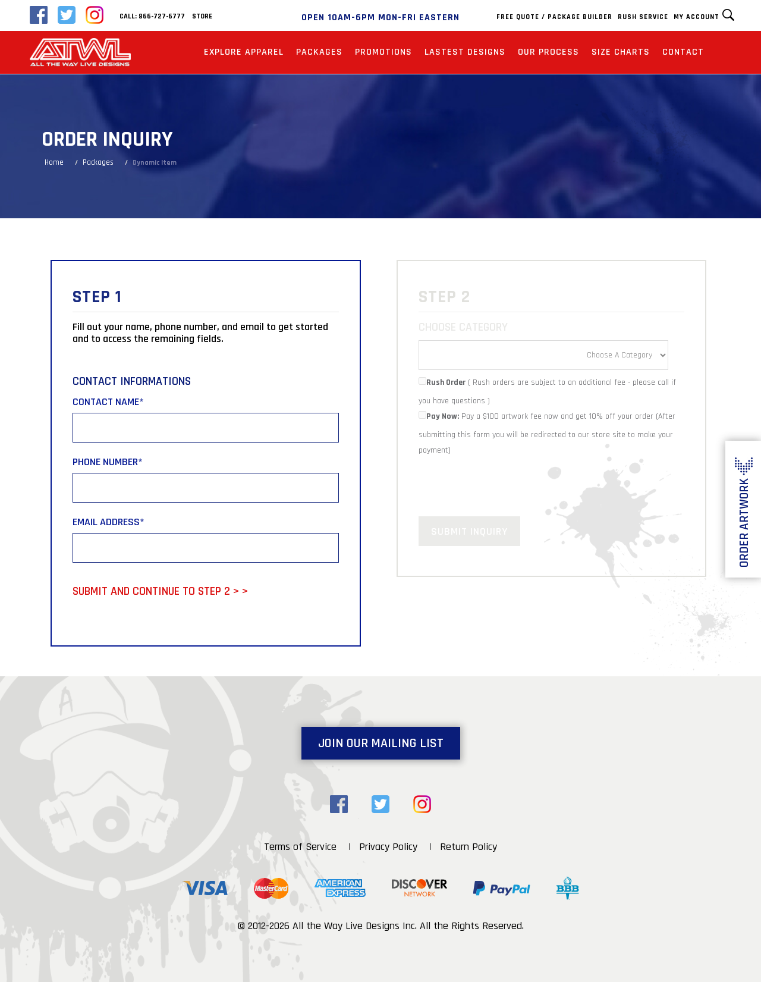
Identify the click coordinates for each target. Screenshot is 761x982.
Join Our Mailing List (381, 743)
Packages (319, 52)
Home (54, 162)
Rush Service (643, 16)
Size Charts (621, 52)
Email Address (108, 522)
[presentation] (509, 481)
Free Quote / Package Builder (554, 16)
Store (202, 16)
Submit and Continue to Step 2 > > (160, 591)
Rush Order (442, 382)
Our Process (548, 52)
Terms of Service (300, 847)
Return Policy (468, 847)
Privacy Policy (388, 847)
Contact (683, 52)
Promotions (383, 52)
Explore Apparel (244, 52)
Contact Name (108, 402)
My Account (696, 16)
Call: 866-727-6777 (152, 16)
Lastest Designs (464, 52)
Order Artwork (744, 522)
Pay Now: (439, 416)
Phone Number (108, 462)
